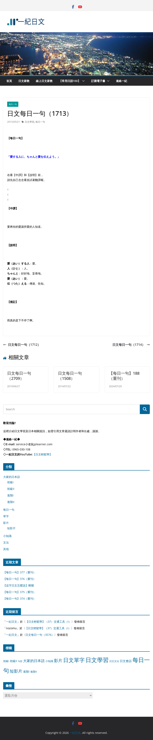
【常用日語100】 (69, 81)
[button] (82, 81)
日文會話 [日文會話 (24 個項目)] (126, 661)
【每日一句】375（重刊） (19, 592)
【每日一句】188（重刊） (124, 375)
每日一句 (13, 104)
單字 (6, 516)
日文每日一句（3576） (40, 635)
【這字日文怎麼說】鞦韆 (18, 585)
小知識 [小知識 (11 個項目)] (49, 661)
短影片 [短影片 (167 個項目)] (16, 671)
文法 (6, 542)
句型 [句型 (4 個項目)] (20, 661)
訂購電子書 (98, 81)
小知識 (7, 536)
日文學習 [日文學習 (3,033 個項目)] (97, 660)
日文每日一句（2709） (19, 375)
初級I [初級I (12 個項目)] (6, 661)
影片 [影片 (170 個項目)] (58, 660)
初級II (10, 489)
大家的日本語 (11, 477)
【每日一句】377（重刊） (19, 572)
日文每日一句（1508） (70, 375)
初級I (10, 482)
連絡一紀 (121, 81)
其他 (6, 549)
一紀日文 (11, 621)
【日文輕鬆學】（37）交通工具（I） (48, 621)
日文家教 (23, 81)
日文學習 (29, 121)
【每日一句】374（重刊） (19, 598)
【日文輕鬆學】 (42, 454)
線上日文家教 (44, 81)
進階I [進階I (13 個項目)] (26, 671)
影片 (6, 523)
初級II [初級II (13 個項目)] (13, 661)
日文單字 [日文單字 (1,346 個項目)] (74, 660)
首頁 (9, 81)
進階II (10, 502)
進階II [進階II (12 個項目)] (33, 671)
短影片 (11, 528)
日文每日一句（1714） (131, 344)
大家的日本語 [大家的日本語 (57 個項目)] (34, 660)
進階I (10, 495)
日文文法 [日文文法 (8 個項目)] (114, 661)
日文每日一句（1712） (22, 344)
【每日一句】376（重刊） (19, 579)
